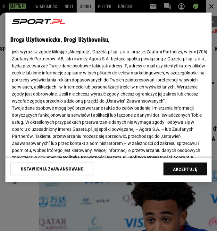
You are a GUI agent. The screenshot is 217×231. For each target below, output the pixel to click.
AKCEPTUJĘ (185, 169)
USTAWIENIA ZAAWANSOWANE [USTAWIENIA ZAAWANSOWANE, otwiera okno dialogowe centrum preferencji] (52, 168)
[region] (108, 97)
